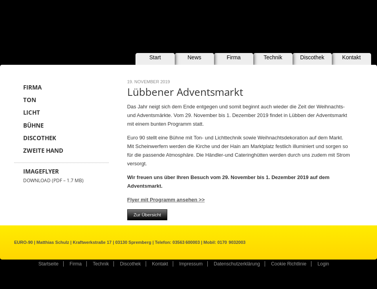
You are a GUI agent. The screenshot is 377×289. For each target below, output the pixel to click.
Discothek (312, 57)
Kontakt (351, 57)
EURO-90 (69, 22)
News (194, 57)
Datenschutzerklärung (237, 264)
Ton (29, 100)
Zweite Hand (43, 150)
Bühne (33, 125)
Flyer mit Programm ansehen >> (166, 200)
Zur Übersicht (147, 214)
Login (323, 264)
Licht (31, 112)
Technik (273, 57)
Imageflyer (53, 175)
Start (155, 57)
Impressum (191, 264)
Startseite (48, 264)
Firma (234, 57)
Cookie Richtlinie (288, 264)
